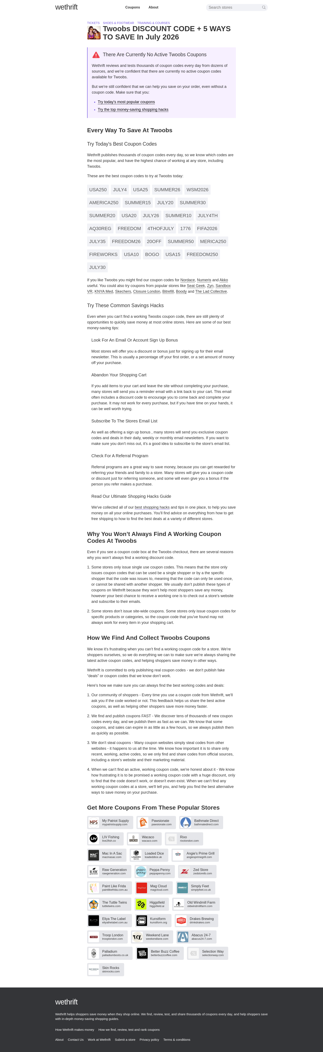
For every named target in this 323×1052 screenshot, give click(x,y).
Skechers (123, 291)
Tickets (93, 23)
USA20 (129, 215)
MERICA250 (213, 241)
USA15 (173, 254)
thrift (66, 7)
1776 (185, 228)
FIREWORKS (103, 254)
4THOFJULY (160, 228)
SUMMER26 (167, 189)
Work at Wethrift (99, 1039)
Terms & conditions (176, 1039)
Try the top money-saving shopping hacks (133, 109)
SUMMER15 (138, 202)
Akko (224, 280)
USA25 (140, 189)
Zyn (210, 286)
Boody (181, 291)
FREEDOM (129, 228)
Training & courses (153, 23)
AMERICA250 (103, 202)
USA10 (131, 254)
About (153, 7)
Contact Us (76, 1039)
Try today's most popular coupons (126, 102)
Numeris (204, 280)
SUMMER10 (178, 215)
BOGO (152, 254)
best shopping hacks (152, 507)
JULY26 (151, 215)
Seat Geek (196, 286)
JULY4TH (208, 215)
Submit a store (125, 1039)
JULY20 (165, 202)
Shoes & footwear (118, 23)
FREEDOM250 (202, 254)
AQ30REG (100, 228)
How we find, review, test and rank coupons (129, 1029)
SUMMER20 (102, 215)
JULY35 (97, 241)
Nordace (187, 280)
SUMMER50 (181, 241)
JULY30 (97, 267)
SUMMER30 (193, 202)
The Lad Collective (211, 291)
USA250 (98, 189)
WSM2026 (197, 189)
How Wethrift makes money (74, 1029)
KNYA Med (104, 291)
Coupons (132, 7)
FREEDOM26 (126, 241)
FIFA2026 (207, 228)
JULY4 (120, 189)
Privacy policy (149, 1039)
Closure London (146, 291)
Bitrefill (168, 291)
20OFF (154, 241)
